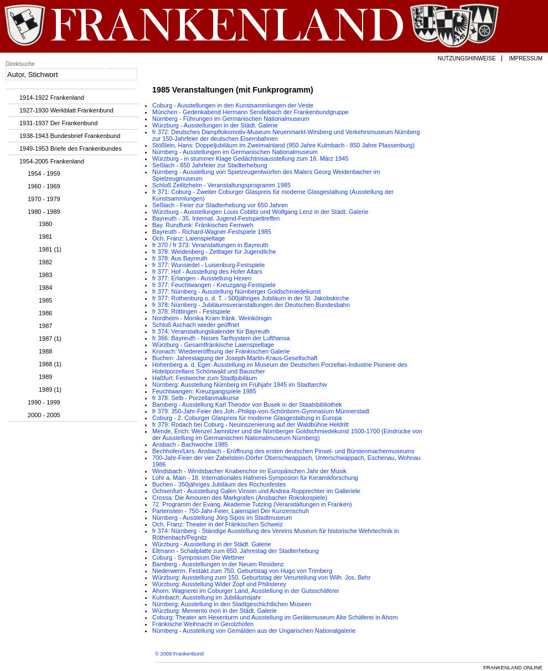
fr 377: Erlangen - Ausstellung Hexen (201, 278)
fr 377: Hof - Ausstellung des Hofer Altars (207, 271)
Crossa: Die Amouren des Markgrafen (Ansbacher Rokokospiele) (239, 497)
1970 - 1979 (44, 199)
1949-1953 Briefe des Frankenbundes (70, 148)
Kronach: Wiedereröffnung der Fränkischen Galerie (221, 351)
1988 (45, 351)
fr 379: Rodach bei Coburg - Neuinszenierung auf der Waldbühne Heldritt (250, 424)
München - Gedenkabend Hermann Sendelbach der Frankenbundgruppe (250, 112)
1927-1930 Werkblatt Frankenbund (66, 110)
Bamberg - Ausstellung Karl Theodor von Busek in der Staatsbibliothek (247, 404)
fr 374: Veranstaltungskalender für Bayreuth (211, 331)
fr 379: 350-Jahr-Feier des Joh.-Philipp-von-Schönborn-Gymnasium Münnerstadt (261, 411)
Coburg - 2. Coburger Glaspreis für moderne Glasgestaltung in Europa (247, 417)
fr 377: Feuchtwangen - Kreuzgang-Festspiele (214, 284)
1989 (45, 376)
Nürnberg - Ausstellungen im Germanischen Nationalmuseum (235, 151)
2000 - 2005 (44, 415)
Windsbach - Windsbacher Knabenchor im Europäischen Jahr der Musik (249, 471)
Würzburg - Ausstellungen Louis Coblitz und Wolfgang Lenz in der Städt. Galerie (260, 211)
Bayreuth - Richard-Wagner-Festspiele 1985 (211, 231)
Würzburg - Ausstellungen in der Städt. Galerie (215, 125)
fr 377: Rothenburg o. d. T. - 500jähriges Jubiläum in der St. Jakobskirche (250, 298)
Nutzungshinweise (467, 58)
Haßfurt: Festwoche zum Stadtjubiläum (204, 378)
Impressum (525, 58)
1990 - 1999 (44, 402)
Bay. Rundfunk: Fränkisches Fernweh (203, 225)
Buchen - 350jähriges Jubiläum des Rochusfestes (219, 484)
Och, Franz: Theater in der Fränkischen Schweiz (217, 524)
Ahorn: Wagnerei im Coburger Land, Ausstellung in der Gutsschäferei (245, 590)
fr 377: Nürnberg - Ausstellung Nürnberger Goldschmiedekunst (236, 291)
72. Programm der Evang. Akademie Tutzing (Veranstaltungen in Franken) (252, 504)
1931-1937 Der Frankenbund (58, 123)
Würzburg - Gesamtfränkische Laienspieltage (213, 344)
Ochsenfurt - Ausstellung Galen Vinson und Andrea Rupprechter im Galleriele (256, 491)
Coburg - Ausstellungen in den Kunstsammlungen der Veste (232, 105)
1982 (45, 262)
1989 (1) (50, 389)
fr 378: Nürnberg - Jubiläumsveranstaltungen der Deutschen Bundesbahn (251, 304)
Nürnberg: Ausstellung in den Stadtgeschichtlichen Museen (231, 604)
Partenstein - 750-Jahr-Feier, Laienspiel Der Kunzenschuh (230, 511)
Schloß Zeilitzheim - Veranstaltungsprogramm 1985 (221, 185)
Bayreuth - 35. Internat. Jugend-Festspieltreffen (216, 218)
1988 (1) (50, 364)
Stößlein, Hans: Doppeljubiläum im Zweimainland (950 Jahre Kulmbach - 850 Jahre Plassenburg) (283, 145)
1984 (45, 287)
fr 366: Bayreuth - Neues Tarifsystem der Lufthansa (221, 338)
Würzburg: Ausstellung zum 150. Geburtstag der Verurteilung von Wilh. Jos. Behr (261, 577)
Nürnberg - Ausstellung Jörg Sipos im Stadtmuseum (222, 517)
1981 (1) (50, 249)
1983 (45, 275)
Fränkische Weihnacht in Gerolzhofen (203, 624)
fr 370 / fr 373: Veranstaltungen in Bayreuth (210, 245)
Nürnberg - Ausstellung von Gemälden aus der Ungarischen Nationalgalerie (254, 630)
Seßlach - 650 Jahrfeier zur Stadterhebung (209, 165)
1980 (45, 224)
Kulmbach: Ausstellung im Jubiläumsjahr (206, 597)
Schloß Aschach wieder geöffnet (195, 324)
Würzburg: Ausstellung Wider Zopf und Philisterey (219, 584)
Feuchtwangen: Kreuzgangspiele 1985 (204, 391)
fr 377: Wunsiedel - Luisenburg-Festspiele (208, 265)
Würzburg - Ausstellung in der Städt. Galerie (211, 544)
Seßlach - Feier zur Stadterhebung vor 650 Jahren (220, 205)
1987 (45, 325)
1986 (45, 313)
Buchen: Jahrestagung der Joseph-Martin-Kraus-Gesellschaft (234, 358)
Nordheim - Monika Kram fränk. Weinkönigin (212, 318)
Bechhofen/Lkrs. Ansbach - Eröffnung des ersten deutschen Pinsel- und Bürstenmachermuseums (283, 451)
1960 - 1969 (44, 186)
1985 (45, 300)
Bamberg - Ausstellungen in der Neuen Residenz (218, 564)
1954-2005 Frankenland (51, 161)
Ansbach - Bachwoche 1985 (190, 444)
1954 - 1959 (44, 173)
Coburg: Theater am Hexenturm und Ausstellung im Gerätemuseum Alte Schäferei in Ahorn (275, 617)
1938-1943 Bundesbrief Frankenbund (69, 135)
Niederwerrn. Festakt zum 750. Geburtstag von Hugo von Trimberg (242, 570)
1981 (45, 236)
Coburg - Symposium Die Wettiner (198, 557)
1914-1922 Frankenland (51, 97)
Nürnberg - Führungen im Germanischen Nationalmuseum (230, 118)
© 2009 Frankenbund (179, 654)
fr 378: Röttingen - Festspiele (191, 311)
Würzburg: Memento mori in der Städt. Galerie (214, 610)
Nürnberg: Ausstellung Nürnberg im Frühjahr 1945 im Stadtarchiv (239, 384)
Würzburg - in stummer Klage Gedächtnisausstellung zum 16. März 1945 (250, 158)
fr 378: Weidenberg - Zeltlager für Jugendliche (214, 251)
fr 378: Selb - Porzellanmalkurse (195, 398)
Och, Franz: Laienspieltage (188, 238)
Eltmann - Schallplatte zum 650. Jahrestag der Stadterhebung (235, 550)
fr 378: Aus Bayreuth (180, 258)
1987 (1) (50, 338)
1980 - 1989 (44, 211)
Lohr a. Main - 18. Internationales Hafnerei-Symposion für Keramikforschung (255, 477)
